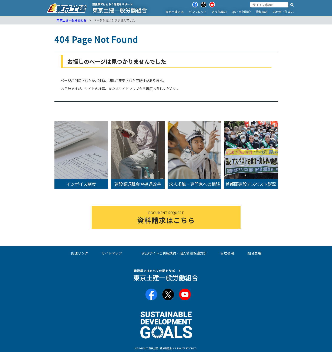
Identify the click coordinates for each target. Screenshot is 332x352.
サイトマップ (112, 253)
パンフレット (198, 12)
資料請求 (262, 12)
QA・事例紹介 (241, 12)
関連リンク (79, 253)
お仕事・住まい (283, 12)
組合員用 (254, 253)
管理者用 (227, 253)
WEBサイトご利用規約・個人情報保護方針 (174, 253)
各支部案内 (219, 12)
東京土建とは (175, 12)
